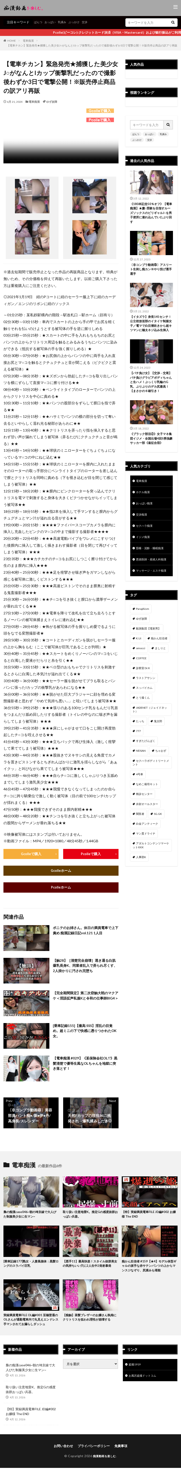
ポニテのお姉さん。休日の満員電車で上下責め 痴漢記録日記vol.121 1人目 (84, 932)
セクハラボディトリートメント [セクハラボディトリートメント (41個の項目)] (151, 790)
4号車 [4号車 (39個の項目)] (139, 801)
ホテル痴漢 (144, 505)
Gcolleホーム (61, 871)
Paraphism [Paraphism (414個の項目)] (142, 636)
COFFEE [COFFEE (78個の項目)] (141, 685)
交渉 (91, 22)
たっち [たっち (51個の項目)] (140, 748)
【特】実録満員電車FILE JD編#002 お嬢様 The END (149, 1215)
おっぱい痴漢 (145, 517)
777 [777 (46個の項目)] (138, 758)
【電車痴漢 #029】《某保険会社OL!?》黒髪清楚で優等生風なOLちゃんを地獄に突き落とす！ (85, 1064)
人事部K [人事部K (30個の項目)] (141, 884)
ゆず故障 (51, 101)
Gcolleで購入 (31, 854)
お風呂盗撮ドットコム (145, 1380)
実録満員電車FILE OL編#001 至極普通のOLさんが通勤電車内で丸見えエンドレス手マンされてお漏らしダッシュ (30, 1323)
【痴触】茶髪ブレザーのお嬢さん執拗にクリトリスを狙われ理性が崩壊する (90, 1320)
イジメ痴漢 (144, 552)
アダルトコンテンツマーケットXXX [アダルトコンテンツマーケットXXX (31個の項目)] (151, 872)
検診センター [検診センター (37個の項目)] (144, 821)
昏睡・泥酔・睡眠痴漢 (152, 564)
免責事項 (120, 1449)
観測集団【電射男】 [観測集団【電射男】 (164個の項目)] (148, 656)
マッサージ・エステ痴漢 (150, 595)
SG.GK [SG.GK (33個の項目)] (158, 841)
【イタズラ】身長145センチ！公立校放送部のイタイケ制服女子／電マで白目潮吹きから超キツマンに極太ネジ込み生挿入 (151, 329)
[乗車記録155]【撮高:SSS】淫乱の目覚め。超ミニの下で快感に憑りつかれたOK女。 (84, 1032)
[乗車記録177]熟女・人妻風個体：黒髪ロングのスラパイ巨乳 (29, 1265)
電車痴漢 (28, 40)
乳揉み (66, 22)
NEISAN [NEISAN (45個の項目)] (141, 778)
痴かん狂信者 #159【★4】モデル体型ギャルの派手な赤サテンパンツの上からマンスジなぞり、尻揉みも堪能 (149, 1268)
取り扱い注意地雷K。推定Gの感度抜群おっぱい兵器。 (89, 1215)
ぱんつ (39, 22)
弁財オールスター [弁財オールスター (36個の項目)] (147, 831)
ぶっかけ (79, 22)
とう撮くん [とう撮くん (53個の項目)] (143, 725)
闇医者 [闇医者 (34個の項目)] (140, 841)
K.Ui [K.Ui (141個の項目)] (138, 665)
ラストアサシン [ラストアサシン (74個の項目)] (145, 705)
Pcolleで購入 (91, 854)
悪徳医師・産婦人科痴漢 (150, 578)
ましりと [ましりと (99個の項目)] (160, 675)
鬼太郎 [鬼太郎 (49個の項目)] (158, 748)
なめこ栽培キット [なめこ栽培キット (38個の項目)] (147, 811)
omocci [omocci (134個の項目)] (140, 675)
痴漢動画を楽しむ (104, 1459)
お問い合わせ (63, 1449)
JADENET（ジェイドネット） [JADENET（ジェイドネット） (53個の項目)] (150, 736)
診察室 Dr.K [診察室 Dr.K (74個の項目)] (143, 695)
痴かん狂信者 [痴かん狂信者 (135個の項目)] (159, 665)
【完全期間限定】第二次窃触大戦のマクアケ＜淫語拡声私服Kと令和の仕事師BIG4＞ (85, 999)
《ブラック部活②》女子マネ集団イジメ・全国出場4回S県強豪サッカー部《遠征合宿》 (151, 450)
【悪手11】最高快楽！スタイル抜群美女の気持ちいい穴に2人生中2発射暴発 (90, 1265)
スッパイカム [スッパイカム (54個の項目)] (144, 715)
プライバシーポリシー (94, 1449)
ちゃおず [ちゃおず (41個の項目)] (160, 778)
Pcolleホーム (61, 888)
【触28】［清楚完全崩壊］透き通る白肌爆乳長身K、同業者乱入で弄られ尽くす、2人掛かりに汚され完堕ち (85, 967)
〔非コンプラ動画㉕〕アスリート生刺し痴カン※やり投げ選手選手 (151, 271)
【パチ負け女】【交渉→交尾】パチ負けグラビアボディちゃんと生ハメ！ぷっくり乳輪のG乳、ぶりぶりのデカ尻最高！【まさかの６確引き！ (151, 391)
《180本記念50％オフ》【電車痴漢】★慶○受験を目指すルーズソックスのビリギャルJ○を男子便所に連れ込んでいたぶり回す (151, 213)
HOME (11, 40)
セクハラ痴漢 (145, 541)
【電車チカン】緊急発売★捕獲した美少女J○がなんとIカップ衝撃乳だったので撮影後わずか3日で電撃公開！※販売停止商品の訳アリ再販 (92, 45)
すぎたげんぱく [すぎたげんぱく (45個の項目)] (145, 768)
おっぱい (52, 22)
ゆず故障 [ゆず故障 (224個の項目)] (141, 646)
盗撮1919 (135, 1368)
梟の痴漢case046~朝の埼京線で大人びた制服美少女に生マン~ (29, 1215)
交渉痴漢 (142, 529)
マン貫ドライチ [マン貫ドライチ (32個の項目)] (145, 861)
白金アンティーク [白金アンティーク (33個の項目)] (147, 851)
